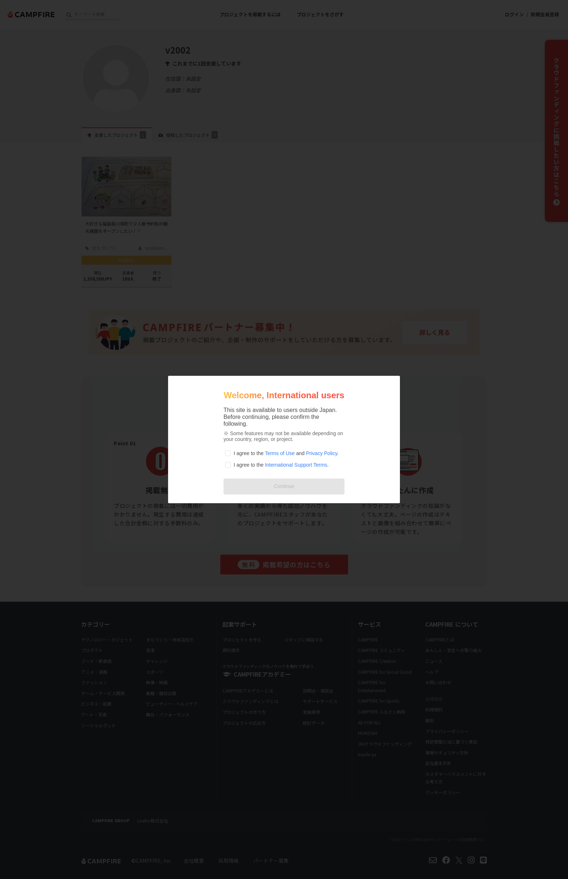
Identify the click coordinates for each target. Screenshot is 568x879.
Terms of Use (280, 453)
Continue (284, 486)
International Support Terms (296, 465)
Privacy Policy (321, 453)
